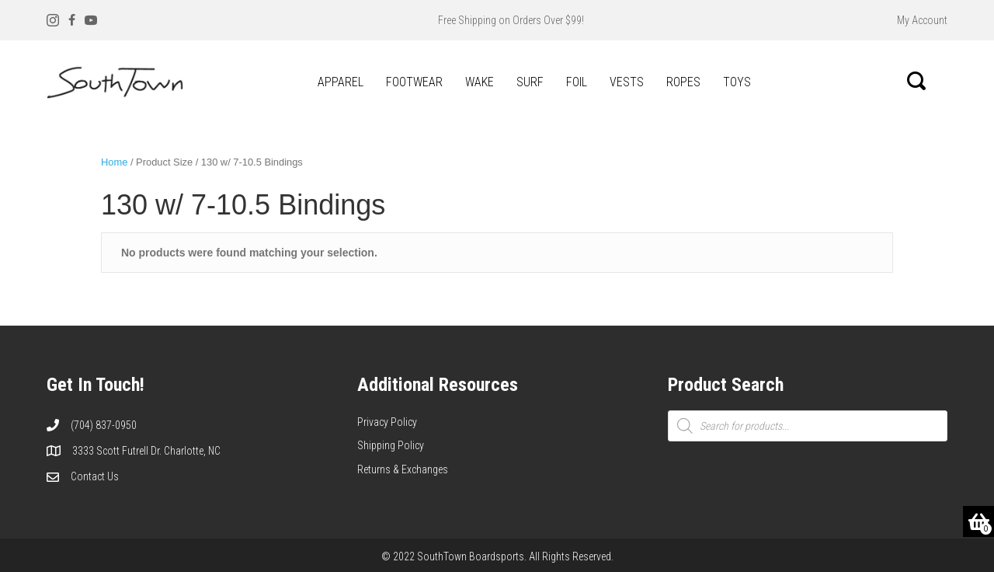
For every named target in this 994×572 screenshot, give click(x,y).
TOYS (737, 82)
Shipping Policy (390, 445)
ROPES (683, 82)
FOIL (576, 82)
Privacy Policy (387, 422)
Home (114, 162)
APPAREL (340, 82)
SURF (530, 82)
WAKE (479, 82)
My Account (922, 20)
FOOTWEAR (414, 82)
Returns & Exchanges (402, 469)
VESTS (627, 82)
